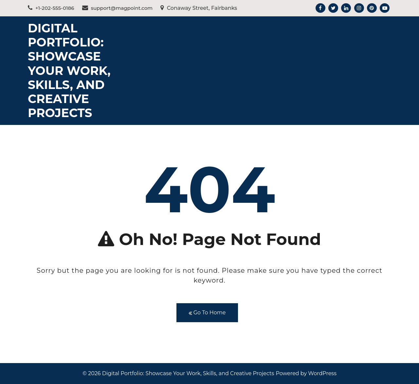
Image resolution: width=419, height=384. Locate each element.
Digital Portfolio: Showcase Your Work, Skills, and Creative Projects (69, 70)
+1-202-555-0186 (51, 8)
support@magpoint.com (117, 8)
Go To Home (207, 312)
